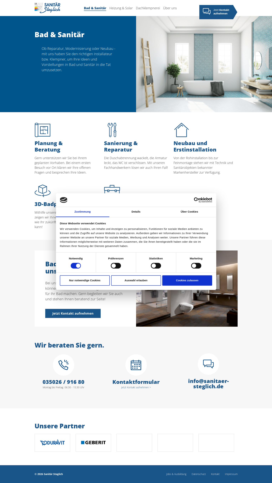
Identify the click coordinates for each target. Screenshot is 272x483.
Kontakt (215, 474)
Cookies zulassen (187, 280)
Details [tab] (136, 211)
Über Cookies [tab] (189, 211)
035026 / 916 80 (63, 382)
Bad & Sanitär (95, 8)
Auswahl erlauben (136, 280)
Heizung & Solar (121, 8)
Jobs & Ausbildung (176, 474)
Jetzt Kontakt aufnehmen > (136, 387)
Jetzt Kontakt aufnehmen (73, 313)
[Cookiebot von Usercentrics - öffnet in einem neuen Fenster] (196, 200)
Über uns (170, 8)
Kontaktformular (136, 382)
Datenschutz (199, 474)
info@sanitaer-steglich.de (208, 383)
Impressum (231, 474)
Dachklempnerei (148, 8)
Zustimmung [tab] (82, 211)
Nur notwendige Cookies (84, 280)
